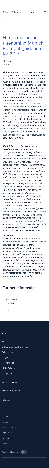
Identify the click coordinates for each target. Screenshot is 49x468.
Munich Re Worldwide (11, 391)
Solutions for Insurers (11, 352)
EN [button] (32, 12)
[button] (5, 12)
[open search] (45, 13)
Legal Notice (7, 432)
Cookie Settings (9, 427)
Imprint (5, 443)
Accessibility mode (14, 452)
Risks (4, 341)
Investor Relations (9, 363)
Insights (5, 357)
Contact (5, 416)
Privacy (5, 422)
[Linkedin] (6, 407)
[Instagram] (21, 407)
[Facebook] (28, 407)
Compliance (7, 373)
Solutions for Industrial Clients (15, 347)
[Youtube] (13, 407)
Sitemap (5, 438)
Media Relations (9, 368)
